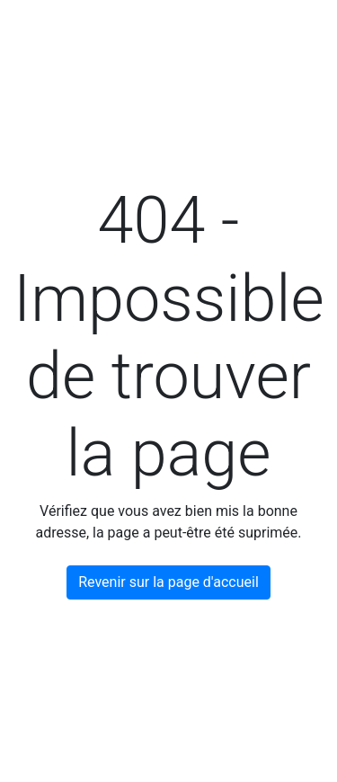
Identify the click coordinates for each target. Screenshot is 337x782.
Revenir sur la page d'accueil (168, 582)
